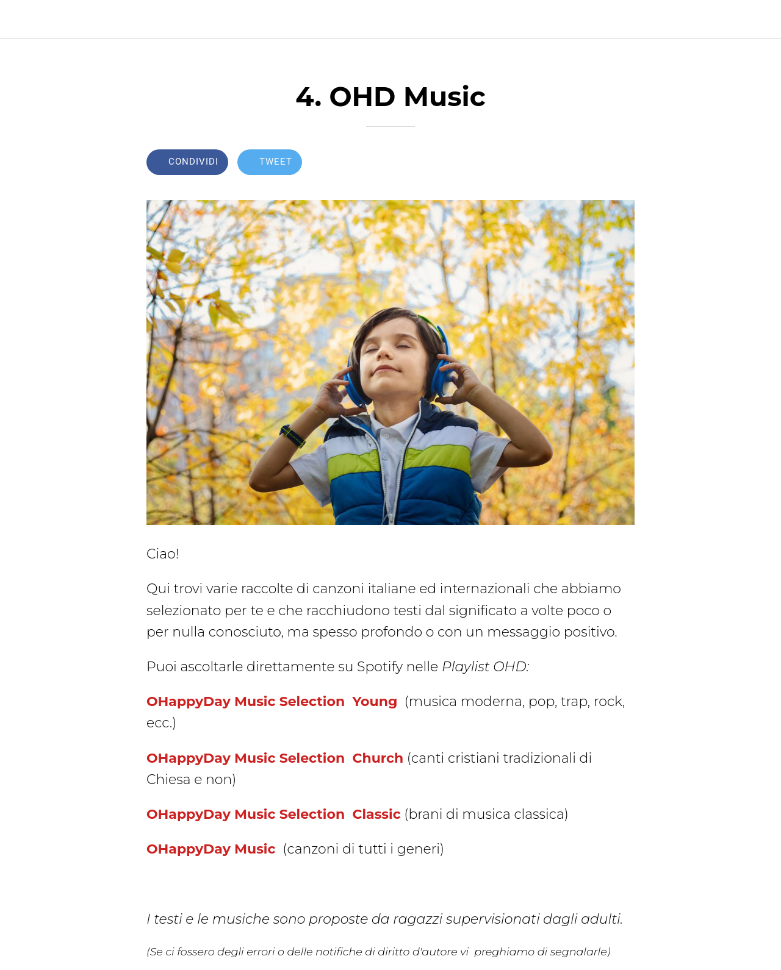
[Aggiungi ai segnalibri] (590, 163)
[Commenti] (620, 163)
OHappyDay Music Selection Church (274, 758)
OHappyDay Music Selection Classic (273, 814)
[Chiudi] (19, 19)
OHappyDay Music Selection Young (271, 701)
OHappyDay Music (212, 849)
